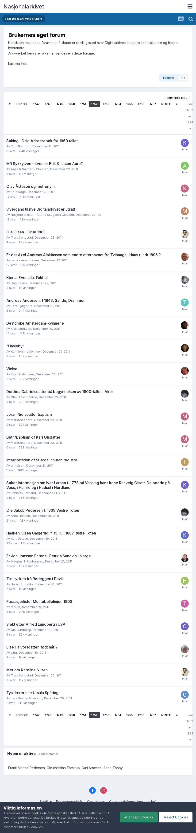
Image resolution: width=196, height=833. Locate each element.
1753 (106, 104)
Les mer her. (17, 64)
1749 (60, 104)
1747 (36, 104)
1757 (153, 104)
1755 (129, 104)
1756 (141, 104)
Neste (166, 104)
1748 (48, 104)
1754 (118, 104)
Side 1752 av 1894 (189, 116)
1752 (94, 104)
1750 (71, 104)
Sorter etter (177, 98)
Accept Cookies (137, 817)
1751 (83, 104)
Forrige (22, 104)
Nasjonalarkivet (24, 6)
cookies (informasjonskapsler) (53, 813)
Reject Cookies (175, 817)
